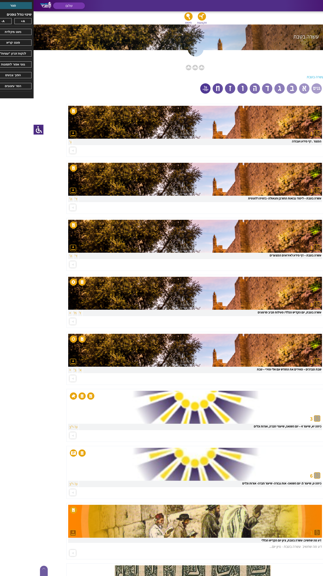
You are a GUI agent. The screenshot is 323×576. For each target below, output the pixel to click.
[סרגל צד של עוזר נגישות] (5, 130)
